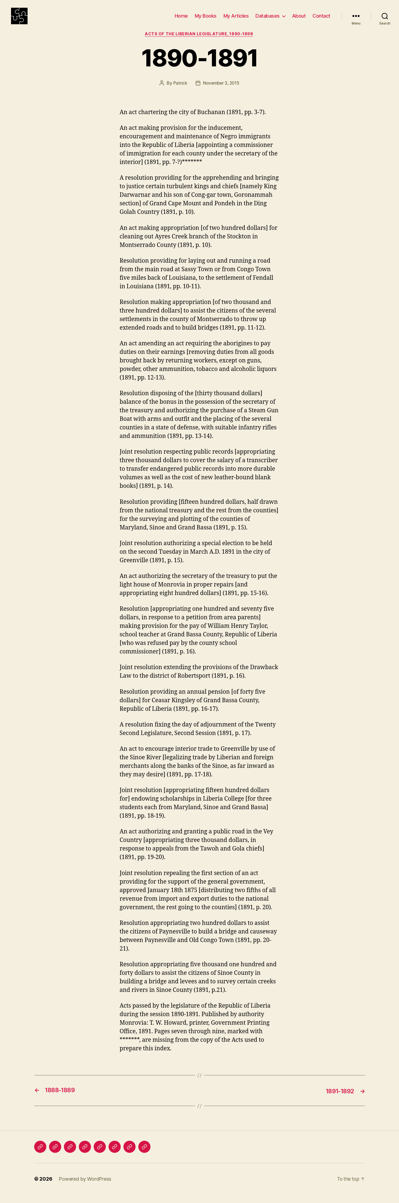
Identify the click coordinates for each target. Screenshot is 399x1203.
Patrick (179, 92)
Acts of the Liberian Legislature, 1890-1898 (199, 42)
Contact (321, 20)
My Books (206, 20)
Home (181, 20)
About (299, 20)
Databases (267, 20)
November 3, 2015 (221, 92)
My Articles (236, 20)
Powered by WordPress (85, 1187)
